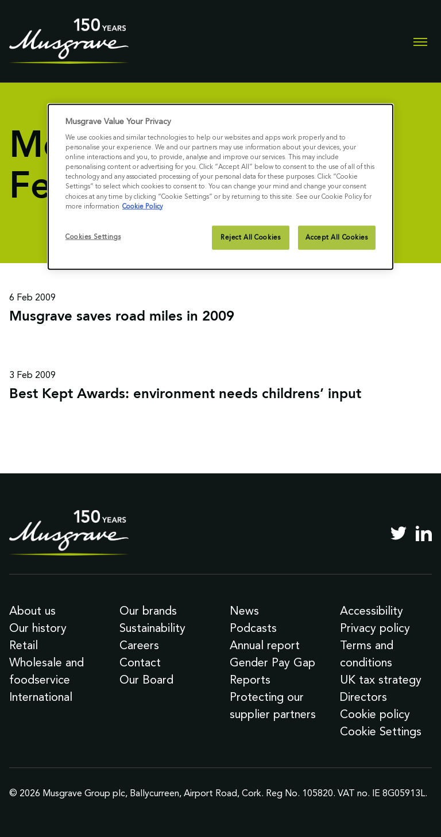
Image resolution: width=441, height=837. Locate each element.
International (40, 697)
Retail (23, 645)
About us (32, 611)
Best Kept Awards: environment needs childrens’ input (185, 395)
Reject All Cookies (250, 237)
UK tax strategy (380, 679)
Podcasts (253, 628)
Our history (38, 628)
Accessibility (371, 611)
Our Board (146, 679)
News (244, 611)
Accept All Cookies (336, 237)
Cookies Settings (93, 236)
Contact (140, 662)
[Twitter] (398, 533)
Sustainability (152, 628)
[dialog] (220, 186)
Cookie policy (375, 714)
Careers (139, 645)
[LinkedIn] (424, 533)
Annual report (265, 645)
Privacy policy (375, 628)
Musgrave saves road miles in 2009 (121, 317)
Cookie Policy (142, 206)
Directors (363, 697)
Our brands (148, 611)
